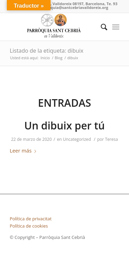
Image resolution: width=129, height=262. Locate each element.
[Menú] (115, 27)
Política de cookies (29, 226)
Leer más (24, 150)
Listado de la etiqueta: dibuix (46, 50)
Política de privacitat (31, 219)
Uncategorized (77, 139)
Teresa (111, 139)
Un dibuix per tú (64, 125)
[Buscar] (100, 27)
